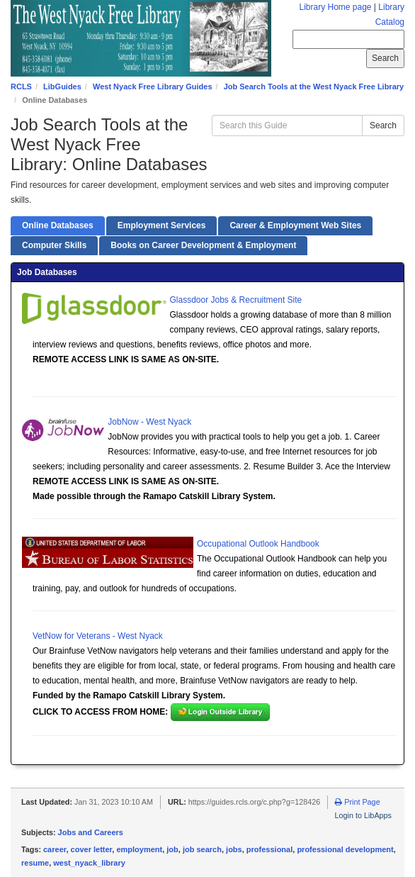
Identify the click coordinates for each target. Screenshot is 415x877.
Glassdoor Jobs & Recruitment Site (236, 300)
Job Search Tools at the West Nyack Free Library (314, 86)
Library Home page (335, 7)
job (172, 849)
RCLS (21, 86)
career (54, 849)
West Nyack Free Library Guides (152, 86)
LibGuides (62, 86)
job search (202, 849)
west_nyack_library (89, 863)
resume (35, 863)
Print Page (357, 802)
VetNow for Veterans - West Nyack (98, 636)
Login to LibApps (363, 815)
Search (383, 125)
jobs (234, 849)
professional (269, 849)
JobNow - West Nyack (149, 422)
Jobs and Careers (90, 832)
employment (139, 849)
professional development (345, 849)
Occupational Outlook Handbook (258, 544)
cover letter (92, 849)
